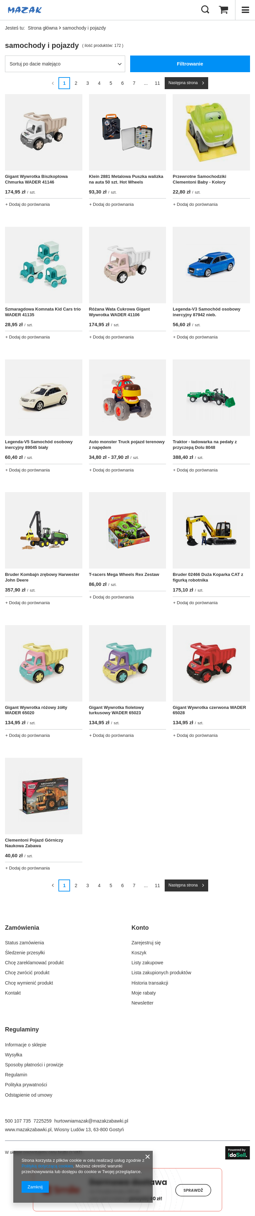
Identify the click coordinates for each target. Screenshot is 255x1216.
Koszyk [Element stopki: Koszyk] (138, 952)
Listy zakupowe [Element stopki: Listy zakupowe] (147, 962)
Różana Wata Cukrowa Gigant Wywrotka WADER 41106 (119, 312)
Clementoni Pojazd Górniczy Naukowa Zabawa (34, 843)
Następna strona (183, 82)
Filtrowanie (190, 64)
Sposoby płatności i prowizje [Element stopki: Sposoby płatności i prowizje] (34, 1064)
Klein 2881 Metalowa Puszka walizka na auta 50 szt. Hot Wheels (126, 179)
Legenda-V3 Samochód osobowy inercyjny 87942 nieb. (206, 312)
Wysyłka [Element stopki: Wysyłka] (13, 1054)
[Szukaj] (205, 10)
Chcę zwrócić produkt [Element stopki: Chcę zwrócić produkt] (27, 972)
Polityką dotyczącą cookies (47, 1165)
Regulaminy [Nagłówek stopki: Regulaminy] (22, 1029)
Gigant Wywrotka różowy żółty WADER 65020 (36, 710)
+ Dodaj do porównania (27, 204)
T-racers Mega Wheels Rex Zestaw (124, 574)
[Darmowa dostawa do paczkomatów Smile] (127, 1209)
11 (157, 83)
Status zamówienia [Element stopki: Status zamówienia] (24, 942)
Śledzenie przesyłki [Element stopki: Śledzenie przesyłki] (25, 952)
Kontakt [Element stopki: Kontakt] (13, 993)
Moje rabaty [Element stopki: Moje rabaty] (143, 993)
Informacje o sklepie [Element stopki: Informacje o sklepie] (25, 1044)
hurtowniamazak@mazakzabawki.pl (91, 1121)
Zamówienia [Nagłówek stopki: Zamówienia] (22, 927)
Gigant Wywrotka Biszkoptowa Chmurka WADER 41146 (36, 179)
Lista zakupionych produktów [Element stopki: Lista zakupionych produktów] (161, 972)
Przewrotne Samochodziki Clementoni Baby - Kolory (199, 179)
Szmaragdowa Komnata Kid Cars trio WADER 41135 (43, 312)
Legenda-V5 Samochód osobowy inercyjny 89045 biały (39, 444)
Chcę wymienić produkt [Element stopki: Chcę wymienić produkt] (29, 983)
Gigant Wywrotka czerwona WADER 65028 (209, 710)
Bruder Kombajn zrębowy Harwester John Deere (42, 577)
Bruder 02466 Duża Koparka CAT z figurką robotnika (208, 577)
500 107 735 (18, 1121)
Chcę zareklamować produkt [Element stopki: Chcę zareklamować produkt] (34, 962)
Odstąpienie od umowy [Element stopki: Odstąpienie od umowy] (28, 1095)
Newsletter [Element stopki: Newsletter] (142, 1003)
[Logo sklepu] (25, 10)
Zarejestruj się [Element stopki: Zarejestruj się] (146, 942)
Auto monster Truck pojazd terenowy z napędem (127, 444)
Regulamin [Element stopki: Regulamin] (16, 1074)
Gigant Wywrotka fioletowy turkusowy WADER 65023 (116, 710)
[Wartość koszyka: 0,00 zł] (223, 10)
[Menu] (245, 10)
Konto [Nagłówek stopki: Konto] (140, 927)
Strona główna (43, 28)
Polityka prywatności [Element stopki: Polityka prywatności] (26, 1084)
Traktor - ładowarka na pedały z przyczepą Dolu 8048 (205, 444)
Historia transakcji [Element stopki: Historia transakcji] (149, 983)
